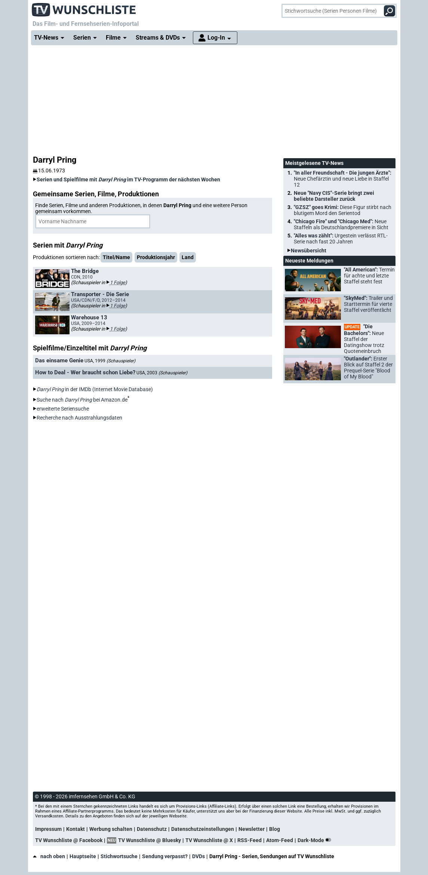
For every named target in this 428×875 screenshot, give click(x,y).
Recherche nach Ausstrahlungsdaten (79, 418)
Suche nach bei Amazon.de (82, 400)
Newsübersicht (308, 251)
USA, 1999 (109, 360)
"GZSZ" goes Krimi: (342, 210)
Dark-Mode (316, 840)
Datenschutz (152, 829)
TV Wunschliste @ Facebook (68, 840)
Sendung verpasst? (165, 856)
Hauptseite (83, 856)
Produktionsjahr (156, 257)
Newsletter (251, 829)
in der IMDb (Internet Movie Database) (95, 389)
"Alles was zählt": (341, 239)
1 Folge (117, 282)
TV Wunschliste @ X (209, 840)
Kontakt (75, 829)
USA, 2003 (161, 372)
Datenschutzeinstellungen (202, 829)
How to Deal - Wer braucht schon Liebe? (85, 372)
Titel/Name (116, 257)
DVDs (198, 856)
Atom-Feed (279, 840)
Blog (274, 829)
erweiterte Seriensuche (63, 409)
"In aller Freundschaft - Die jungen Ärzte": (342, 179)
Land (188, 257)
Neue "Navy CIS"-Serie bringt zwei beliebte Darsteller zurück (334, 196)
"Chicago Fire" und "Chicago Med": (341, 224)
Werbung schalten (110, 829)
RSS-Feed (249, 840)
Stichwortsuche (119, 856)
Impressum (48, 829)
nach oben (49, 856)
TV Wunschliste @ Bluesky (149, 840)
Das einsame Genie (59, 360)
